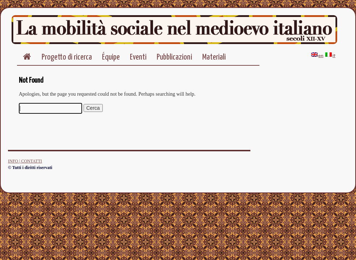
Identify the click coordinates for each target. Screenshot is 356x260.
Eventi (138, 57)
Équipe (111, 57)
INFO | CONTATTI (25, 161)
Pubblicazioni (174, 57)
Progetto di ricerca (67, 57)
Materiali (214, 57)
